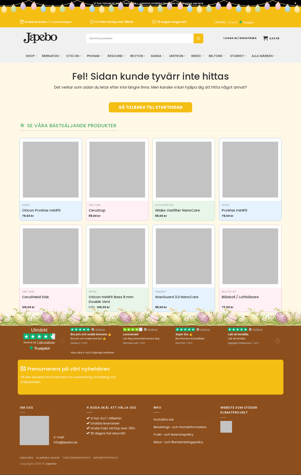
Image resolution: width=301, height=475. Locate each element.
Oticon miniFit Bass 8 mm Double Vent (111, 299)
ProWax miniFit (234, 210)
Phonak (95, 56)
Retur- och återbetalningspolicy (178, 442)
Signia (157, 56)
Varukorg (27, 457)
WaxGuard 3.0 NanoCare (176, 297)
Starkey (238, 56)
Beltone (217, 56)
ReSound (116, 56)
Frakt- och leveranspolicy (173, 434)
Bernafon (51, 56)
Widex (197, 56)
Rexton (138, 56)
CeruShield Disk (35, 297)
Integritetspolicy (106, 457)
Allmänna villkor (48, 457)
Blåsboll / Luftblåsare (240, 297)
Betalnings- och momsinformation (180, 427)
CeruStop (97, 210)
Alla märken (263, 56)
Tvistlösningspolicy (76, 457)
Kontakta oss (164, 419)
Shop (31, 56)
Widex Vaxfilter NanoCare (177, 210)
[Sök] (198, 38)
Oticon (74, 56)
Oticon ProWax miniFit (41, 210)
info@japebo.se (65, 442)
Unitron (177, 56)
